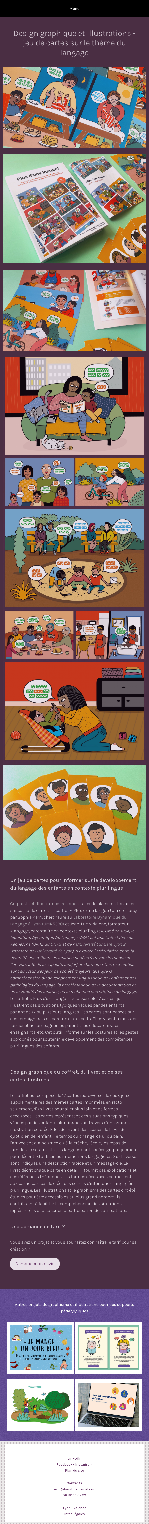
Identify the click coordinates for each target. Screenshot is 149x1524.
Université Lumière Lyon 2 (100, 944)
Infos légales (74, 1514)
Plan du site (74, 1470)
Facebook (64, 1464)
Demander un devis (34, 1263)
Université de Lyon (54, 950)
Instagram (84, 1464)
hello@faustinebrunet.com (74, 1489)
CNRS (55, 944)
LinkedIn (74, 1458)
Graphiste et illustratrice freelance (44, 903)
